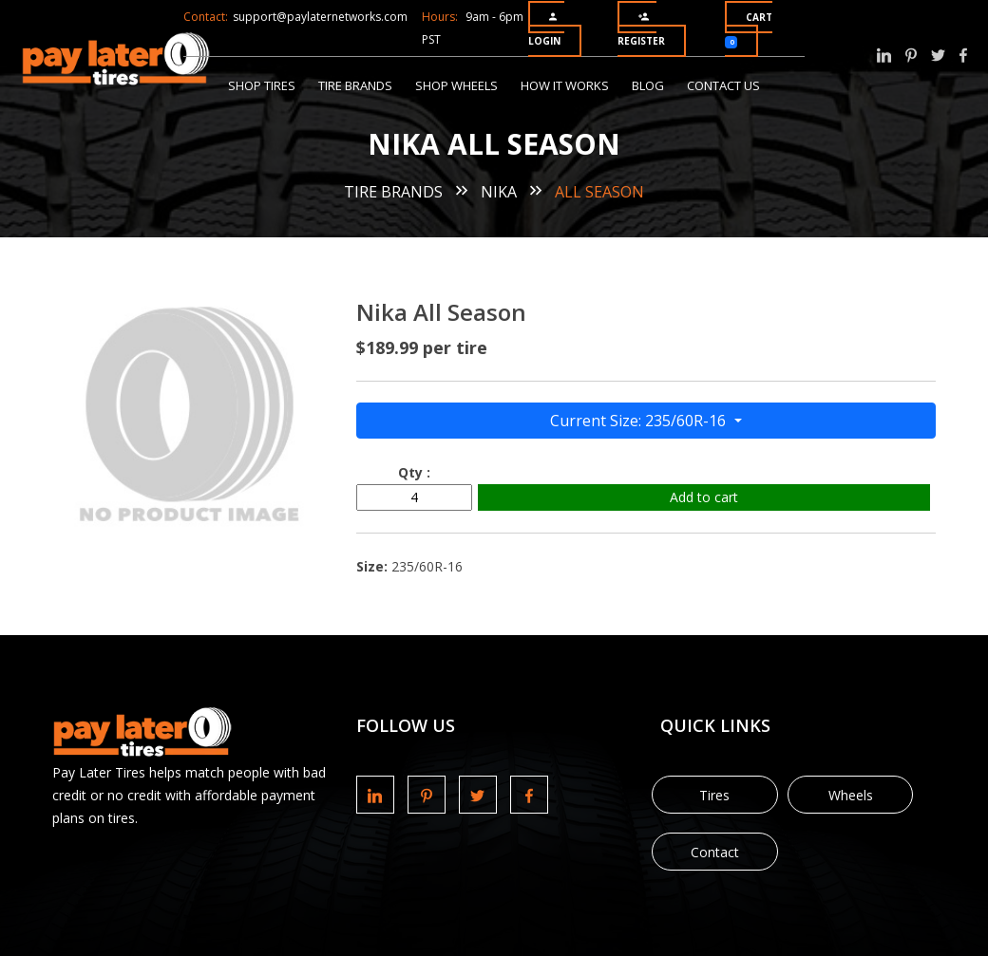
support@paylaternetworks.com (320, 17)
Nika (499, 191)
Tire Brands (355, 85)
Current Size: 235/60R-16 (640, 420)
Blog (648, 85)
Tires (714, 795)
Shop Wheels (456, 85)
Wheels (850, 795)
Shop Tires (261, 85)
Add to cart (704, 497)
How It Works (565, 85)
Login (544, 29)
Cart (748, 29)
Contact (715, 852)
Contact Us (723, 85)
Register (641, 29)
